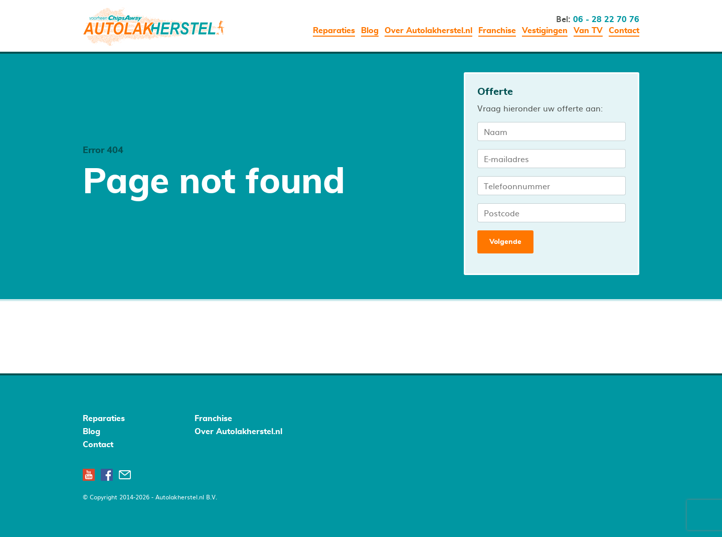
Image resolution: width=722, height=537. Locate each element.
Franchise (497, 31)
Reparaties (334, 31)
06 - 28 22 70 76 (606, 20)
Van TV (588, 31)
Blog (370, 31)
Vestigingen (545, 31)
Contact (624, 31)
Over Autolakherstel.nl (428, 31)
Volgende (505, 241)
